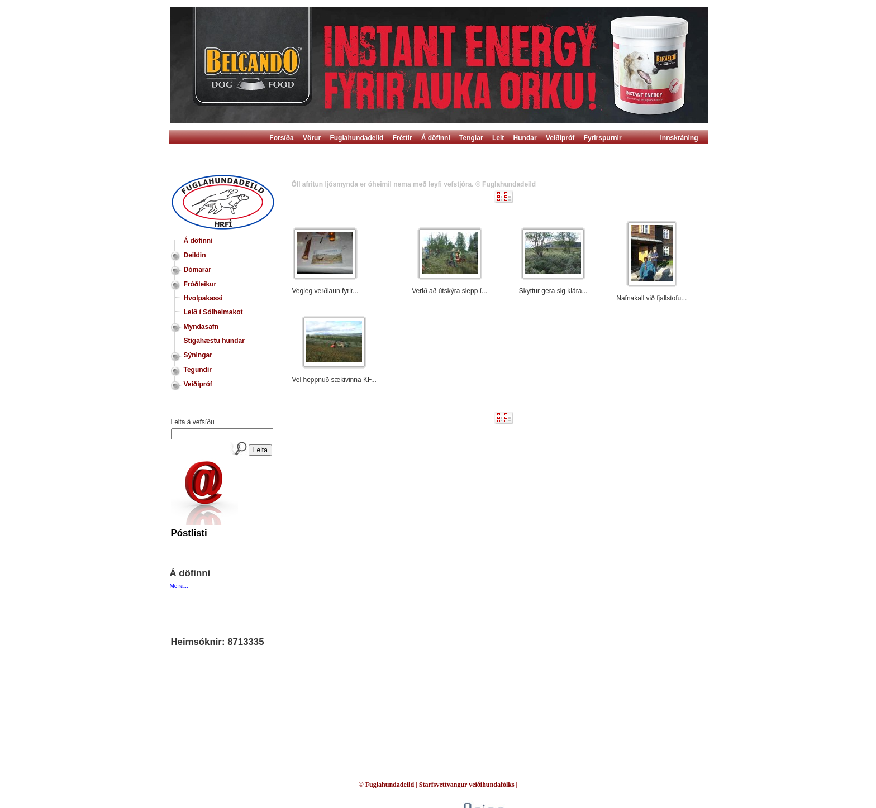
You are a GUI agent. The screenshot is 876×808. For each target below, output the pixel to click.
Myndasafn (201, 327)
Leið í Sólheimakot (213, 312)
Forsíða (281, 138)
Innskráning (679, 138)
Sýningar (198, 355)
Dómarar (197, 270)
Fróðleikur (200, 284)
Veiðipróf (560, 138)
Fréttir (402, 138)
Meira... (179, 586)
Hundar (525, 138)
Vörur (312, 138)
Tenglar (471, 138)
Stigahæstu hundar (214, 341)
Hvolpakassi (203, 298)
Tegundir (198, 370)
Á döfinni (435, 138)
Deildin (195, 255)
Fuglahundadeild (356, 138)
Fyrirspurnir (603, 138)
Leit (498, 138)
